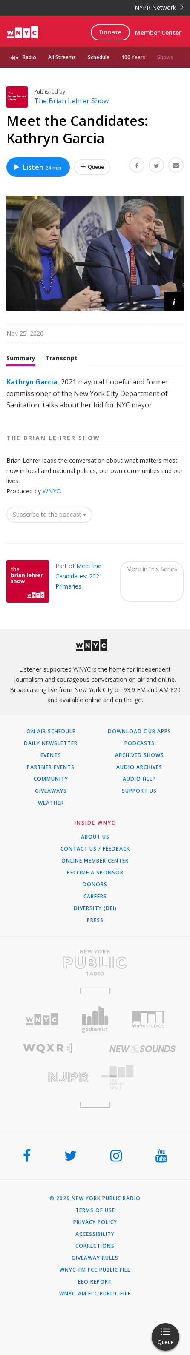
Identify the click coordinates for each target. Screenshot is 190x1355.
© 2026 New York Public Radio (95, 1198)
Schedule (98, 57)
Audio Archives (139, 767)
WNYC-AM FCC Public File (95, 1293)
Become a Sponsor (95, 872)
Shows (165, 57)
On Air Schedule (50, 731)
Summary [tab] (20, 358)
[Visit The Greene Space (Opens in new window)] (142, 1077)
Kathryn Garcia (32, 382)
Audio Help (139, 779)
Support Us (139, 791)
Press (95, 920)
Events (50, 755)
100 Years (133, 57)
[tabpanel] (95, 393)
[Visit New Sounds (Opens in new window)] (142, 1049)
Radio (29, 57)
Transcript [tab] (61, 358)
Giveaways (51, 791)
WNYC (51, 491)
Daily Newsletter (51, 743)
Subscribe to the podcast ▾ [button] (49, 514)
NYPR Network (159, 7)
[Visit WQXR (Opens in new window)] (47, 1048)
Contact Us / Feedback (95, 848)
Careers (95, 896)
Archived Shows (139, 755)
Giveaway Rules (95, 1258)
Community (51, 779)
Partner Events (51, 767)
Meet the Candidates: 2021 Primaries (79, 576)
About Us (95, 837)
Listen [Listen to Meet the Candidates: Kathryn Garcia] (37, 167)
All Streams (62, 57)
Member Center (158, 32)
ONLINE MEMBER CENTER (95, 860)
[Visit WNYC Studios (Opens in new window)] (148, 1019)
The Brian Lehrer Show (71, 100)
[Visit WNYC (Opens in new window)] (42, 1019)
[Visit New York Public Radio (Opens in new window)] (95, 962)
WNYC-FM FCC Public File (95, 1269)
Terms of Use (95, 1210)
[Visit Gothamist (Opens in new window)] (95, 1019)
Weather (51, 803)
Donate (110, 32)
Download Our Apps (139, 731)
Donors (95, 884)
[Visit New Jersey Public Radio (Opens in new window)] (47, 1077)
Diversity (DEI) (95, 908)
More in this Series (151, 569)
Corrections (95, 1246)
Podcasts (139, 743)
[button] (174, 301)
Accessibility (95, 1234)
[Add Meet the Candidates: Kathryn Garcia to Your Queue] (92, 167)
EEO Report (95, 1281)
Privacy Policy (95, 1222)
